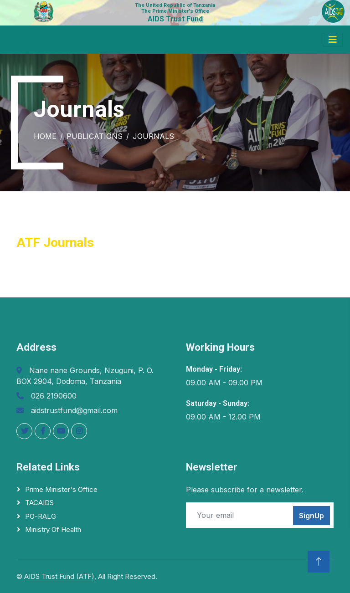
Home (45, 136)
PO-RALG (40, 516)
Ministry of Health (53, 529)
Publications (95, 136)
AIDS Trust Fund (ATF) (59, 576)
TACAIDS (39, 502)
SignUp (311, 515)
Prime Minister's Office (61, 489)
